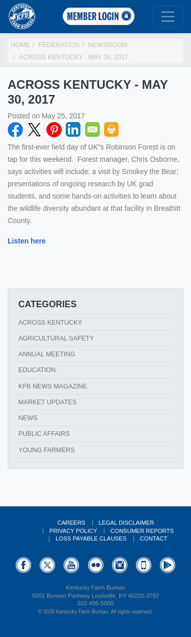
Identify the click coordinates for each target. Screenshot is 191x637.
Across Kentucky (50, 322)
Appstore (143, 565)
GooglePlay (167, 565)
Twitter (34, 129)
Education (37, 370)
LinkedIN (73, 129)
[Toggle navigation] (168, 17)
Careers (71, 523)
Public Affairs (44, 433)
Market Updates (47, 402)
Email (92, 129)
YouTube (71, 565)
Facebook (15, 129)
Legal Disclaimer (126, 523)
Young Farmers (46, 450)
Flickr (95, 565)
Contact (154, 538)
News (28, 418)
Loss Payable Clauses (91, 538)
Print (111, 129)
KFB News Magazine (52, 386)
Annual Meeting (46, 354)
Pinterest (54, 129)
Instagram (119, 565)
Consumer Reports (142, 531)
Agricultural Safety (56, 338)
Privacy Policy (73, 531)
